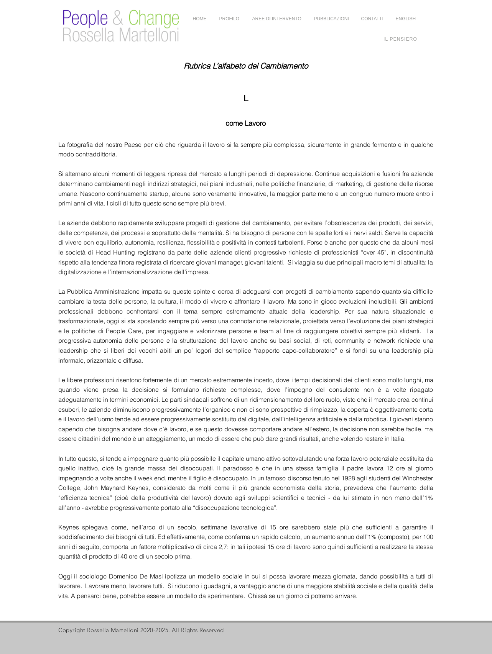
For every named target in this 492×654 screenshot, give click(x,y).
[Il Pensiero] (400, 39)
